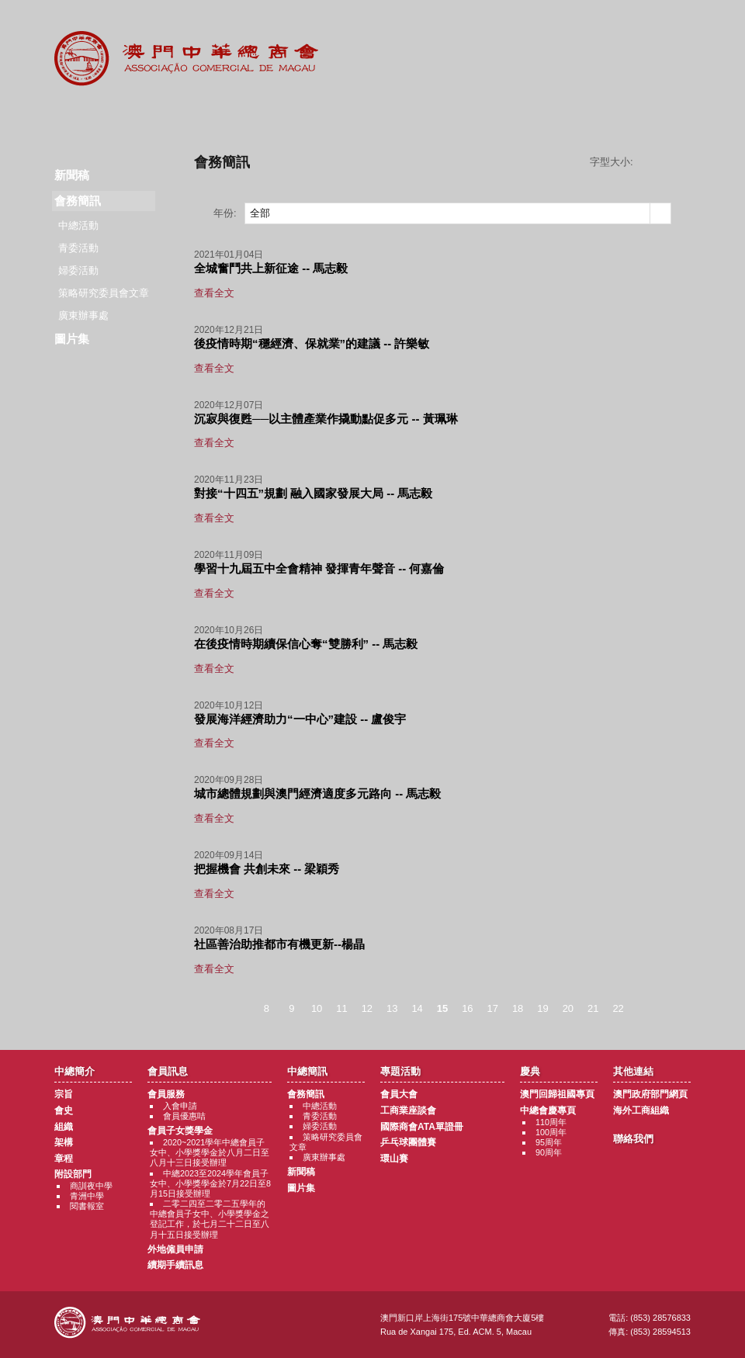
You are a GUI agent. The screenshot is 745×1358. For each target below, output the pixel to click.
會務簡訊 (305, 1094)
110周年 (551, 1122)
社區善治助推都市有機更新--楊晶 (279, 944)
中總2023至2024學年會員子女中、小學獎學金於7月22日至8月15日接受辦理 (210, 1183)
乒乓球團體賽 (408, 1142)
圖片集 (71, 338)
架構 (63, 1142)
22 (617, 1008)
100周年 (551, 1132)
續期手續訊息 (175, 1264)
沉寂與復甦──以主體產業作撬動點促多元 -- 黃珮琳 (326, 418)
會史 (63, 1110)
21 (592, 1008)
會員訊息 (182, 116)
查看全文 (214, 293)
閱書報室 (87, 1206)
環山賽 (394, 1158)
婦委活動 (78, 270)
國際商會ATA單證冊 (421, 1126)
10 (316, 1008)
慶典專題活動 (468, 116)
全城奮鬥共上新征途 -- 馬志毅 (271, 268)
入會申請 (180, 1105)
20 (568, 1008)
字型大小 (667, 162)
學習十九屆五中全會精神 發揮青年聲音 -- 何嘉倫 (319, 568)
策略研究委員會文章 (103, 293)
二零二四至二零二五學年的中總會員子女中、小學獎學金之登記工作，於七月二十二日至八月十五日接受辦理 (209, 1219)
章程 (63, 1158)
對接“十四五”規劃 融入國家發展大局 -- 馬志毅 (313, 493)
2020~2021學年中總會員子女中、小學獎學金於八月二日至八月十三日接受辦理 (209, 1152)
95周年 (548, 1142)
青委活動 (78, 248)
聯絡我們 (659, 116)
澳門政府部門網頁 (650, 1094)
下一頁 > (646, 1009)
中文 (628, 24)
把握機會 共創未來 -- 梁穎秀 (267, 868)
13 (391, 1008)
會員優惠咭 (184, 1116)
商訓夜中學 (91, 1185)
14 (416, 1008)
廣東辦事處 (83, 315)
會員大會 (399, 1094)
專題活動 (373, 116)
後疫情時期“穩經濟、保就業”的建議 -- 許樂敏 (311, 343)
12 (367, 1008)
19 (542, 1008)
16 (467, 1008)
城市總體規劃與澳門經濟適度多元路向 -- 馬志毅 (317, 793)
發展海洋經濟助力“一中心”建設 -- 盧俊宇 (300, 719)
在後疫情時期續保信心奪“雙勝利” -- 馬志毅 (306, 643)
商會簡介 (86, 116)
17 (492, 1008)
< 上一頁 (238, 1009)
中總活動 (78, 225)
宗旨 (63, 1094)
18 (517, 1008)
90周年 (548, 1152)
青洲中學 (87, 1195)
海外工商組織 (641, 1110)
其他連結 (564, 116)
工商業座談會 (408, 1110)
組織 (63, 1126)
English (670, 24)
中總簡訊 (277, 116)
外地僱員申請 (175, 1249)
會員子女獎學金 (180, 1130)
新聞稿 (71, 175)
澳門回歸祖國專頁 (557, 1094)
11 (341, 1008)
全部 (260, 213)
